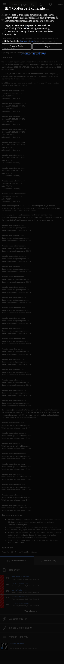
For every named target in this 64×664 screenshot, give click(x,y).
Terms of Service (28, 41)
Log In (47, 46)
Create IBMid (17, 46)
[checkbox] (5, 41)
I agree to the (21, 41)
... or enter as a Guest (32, 53)
